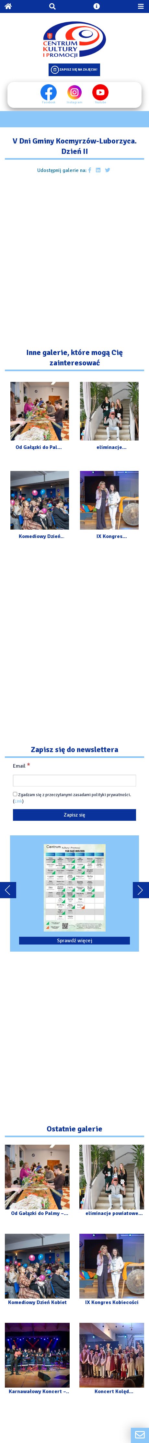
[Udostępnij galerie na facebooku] (89, 170)
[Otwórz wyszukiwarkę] (52, 6)
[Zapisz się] (74, 815)
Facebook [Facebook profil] (48, 94)
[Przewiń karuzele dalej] (141, 890)
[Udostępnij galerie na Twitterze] (107, 170)
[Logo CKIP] (74, 39)
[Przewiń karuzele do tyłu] (8, 890)
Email (21, 766)
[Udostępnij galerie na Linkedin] (98, 170)
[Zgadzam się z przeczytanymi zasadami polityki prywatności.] (15, 794)
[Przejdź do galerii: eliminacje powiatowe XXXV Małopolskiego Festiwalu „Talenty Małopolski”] (109, 417)
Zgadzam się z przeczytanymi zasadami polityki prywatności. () (72, 798)
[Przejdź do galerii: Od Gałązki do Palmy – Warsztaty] (40, 417)
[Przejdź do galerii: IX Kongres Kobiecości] (109, 506)
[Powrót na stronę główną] (8, 6)
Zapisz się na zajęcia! (78, 69)
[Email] (74, 780)
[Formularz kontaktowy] (140, 1435)
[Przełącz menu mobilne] (140, 6)
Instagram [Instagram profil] (74, 94)
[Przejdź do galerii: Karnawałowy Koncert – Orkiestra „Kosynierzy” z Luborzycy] (37, 1361)
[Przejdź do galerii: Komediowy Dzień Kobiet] (40, 506)
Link (18, 801)
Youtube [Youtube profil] (100, 94)
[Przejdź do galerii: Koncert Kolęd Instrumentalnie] (111, 1361)
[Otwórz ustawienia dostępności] (96, 6)
